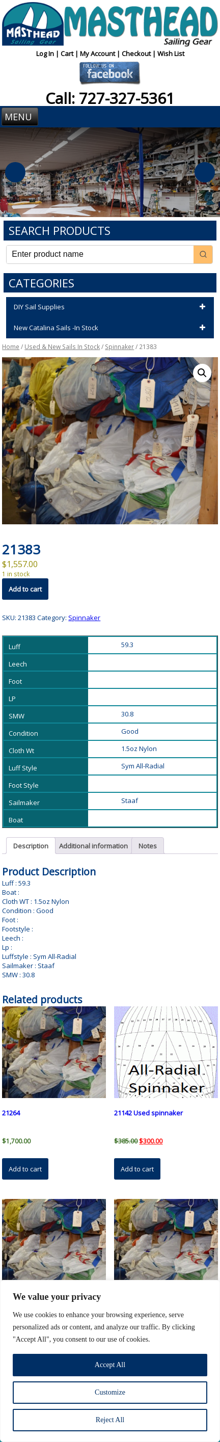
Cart (68, 53)
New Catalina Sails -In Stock (111, 328)
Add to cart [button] (25, 1168)
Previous (15, 172)
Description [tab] (30, 845)
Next (205, 172)
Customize (110, 1392)
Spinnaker (119, 346)
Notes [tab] (148, 845)
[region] (110, 1361)
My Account (98, 53)
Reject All (110, 1420)
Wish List (170, 53)
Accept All (110, 1365)
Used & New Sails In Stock (62, 346)
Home (10, 346)
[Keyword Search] (100, 254)
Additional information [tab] (93, 845)
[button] (202, 373)
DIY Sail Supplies (111, 307)
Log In (46, 53)
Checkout (137, 53)
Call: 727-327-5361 (110, 98)
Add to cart (25, 589)
